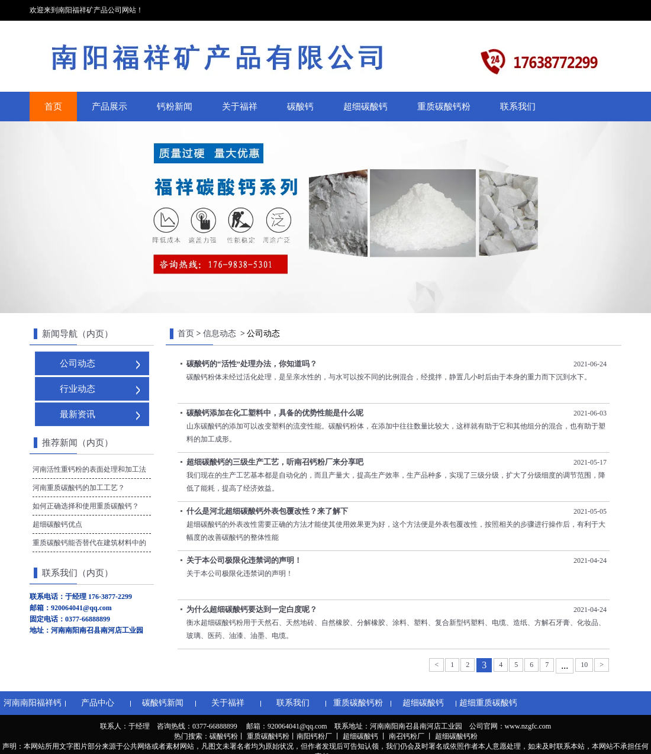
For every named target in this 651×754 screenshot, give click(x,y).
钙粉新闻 (174, 106)
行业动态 (77, 389)
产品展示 (109, 106)
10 (584, 664)
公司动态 (77, 363)
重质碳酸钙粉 (443, 106)
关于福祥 (239, 106)
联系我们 (518, 106)
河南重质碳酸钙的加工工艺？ (79, 488)
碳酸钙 (300, 106)
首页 (53, 106)
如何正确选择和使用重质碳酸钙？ (86, 506)
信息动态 (219, 333)
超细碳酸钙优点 (57, 524)
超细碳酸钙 (365, 106)
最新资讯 (77, 414)
